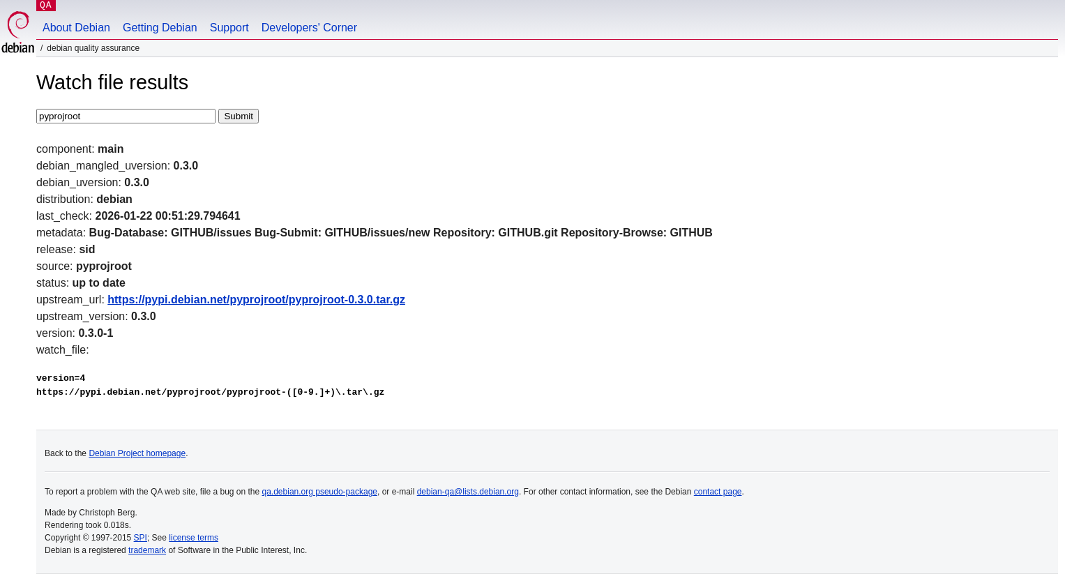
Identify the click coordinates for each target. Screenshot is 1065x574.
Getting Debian (160, 27)
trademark (147, 550)
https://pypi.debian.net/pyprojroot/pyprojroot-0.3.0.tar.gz (256, 299)
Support (229, 27)
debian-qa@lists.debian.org (468, 492)
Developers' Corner (309, 27)
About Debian (76, 27)
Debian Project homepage (137, 453)
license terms (193, 538)
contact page (718, 492)
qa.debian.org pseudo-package (319, 492)
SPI (140, 538)
